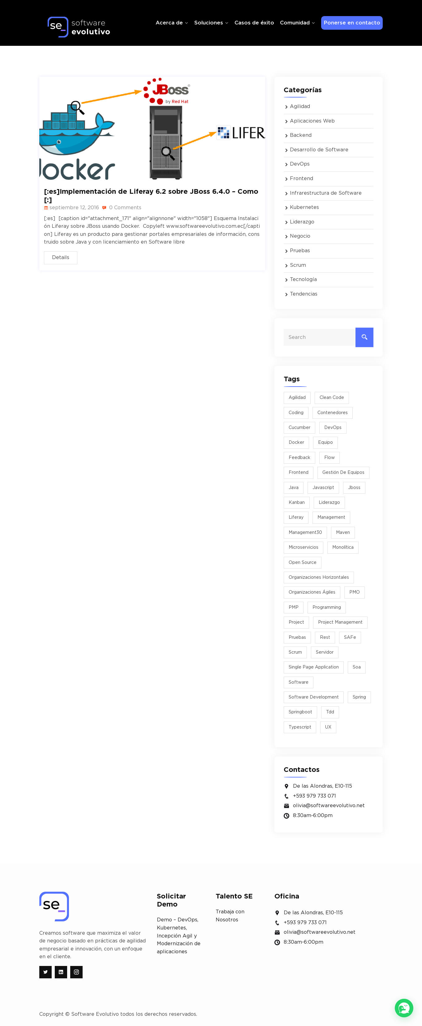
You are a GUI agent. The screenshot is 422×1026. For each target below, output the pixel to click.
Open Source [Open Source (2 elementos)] (302, 563)
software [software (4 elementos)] (298, 682)
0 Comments (121, 207)
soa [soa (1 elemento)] (357, 667)
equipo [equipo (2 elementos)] (325, 442)
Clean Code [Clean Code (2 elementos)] (332, 398)
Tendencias (303, 294)
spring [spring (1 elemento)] (359, 697)
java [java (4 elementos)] (294, 488)
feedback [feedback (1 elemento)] (299, 458)
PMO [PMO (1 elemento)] (354, 592)
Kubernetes (304, 207)
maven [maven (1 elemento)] (343, 532)
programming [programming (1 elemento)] (326, 607)
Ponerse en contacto (352, 22)
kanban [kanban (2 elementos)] (297, 502)
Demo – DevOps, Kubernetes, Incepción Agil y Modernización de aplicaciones (178, 935)
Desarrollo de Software (319, 149)
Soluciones (208, 22)
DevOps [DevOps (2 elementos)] (333, 428)
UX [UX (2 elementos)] (328, 727)
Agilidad (300, 106)
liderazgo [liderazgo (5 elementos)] (329, 502)
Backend (301, 135)
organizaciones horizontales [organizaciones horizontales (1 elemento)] (319, 577)
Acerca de (169, 22)
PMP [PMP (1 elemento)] (294, 607)
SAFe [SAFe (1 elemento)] (350, 637)
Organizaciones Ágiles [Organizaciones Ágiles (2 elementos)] (312, 592)
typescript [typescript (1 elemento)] (300, 727)
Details (60, 257)
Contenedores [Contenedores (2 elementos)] (332, 413)
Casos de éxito (254, 22)
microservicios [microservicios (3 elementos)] (303, 547)
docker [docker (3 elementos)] (296, 442)
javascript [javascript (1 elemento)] (323, 488)
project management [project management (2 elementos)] (340, 622)
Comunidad (295, 22)
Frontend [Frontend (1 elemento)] (298, 472)
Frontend (301, 178)
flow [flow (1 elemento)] (329, 458)
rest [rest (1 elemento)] (325, 637)
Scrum (298, 265)
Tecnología (303, 279)
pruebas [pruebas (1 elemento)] (297, 637)
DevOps (300, 164)
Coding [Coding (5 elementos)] (296, 413)
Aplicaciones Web (312, 121)
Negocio (300, 236)
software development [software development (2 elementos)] (314, 697)
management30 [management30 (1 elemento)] (305, 532)
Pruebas (300, 250)
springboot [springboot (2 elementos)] (300, 712)
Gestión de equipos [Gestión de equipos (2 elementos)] (343, 472)
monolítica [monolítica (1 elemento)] (343, 547)
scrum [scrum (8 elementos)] (295, 652)
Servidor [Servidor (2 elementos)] (325, 652)
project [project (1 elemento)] (296, 622)
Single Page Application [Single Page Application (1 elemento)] (314, 667)
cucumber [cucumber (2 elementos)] (299, 428)
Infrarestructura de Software (326, 193)
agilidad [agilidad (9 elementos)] (297, 398)
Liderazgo (302, 221)
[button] (404, 1008)
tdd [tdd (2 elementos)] (330, 712)
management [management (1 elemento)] (331, 517)
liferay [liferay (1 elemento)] (296, 517)
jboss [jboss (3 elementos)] (354, 488)
